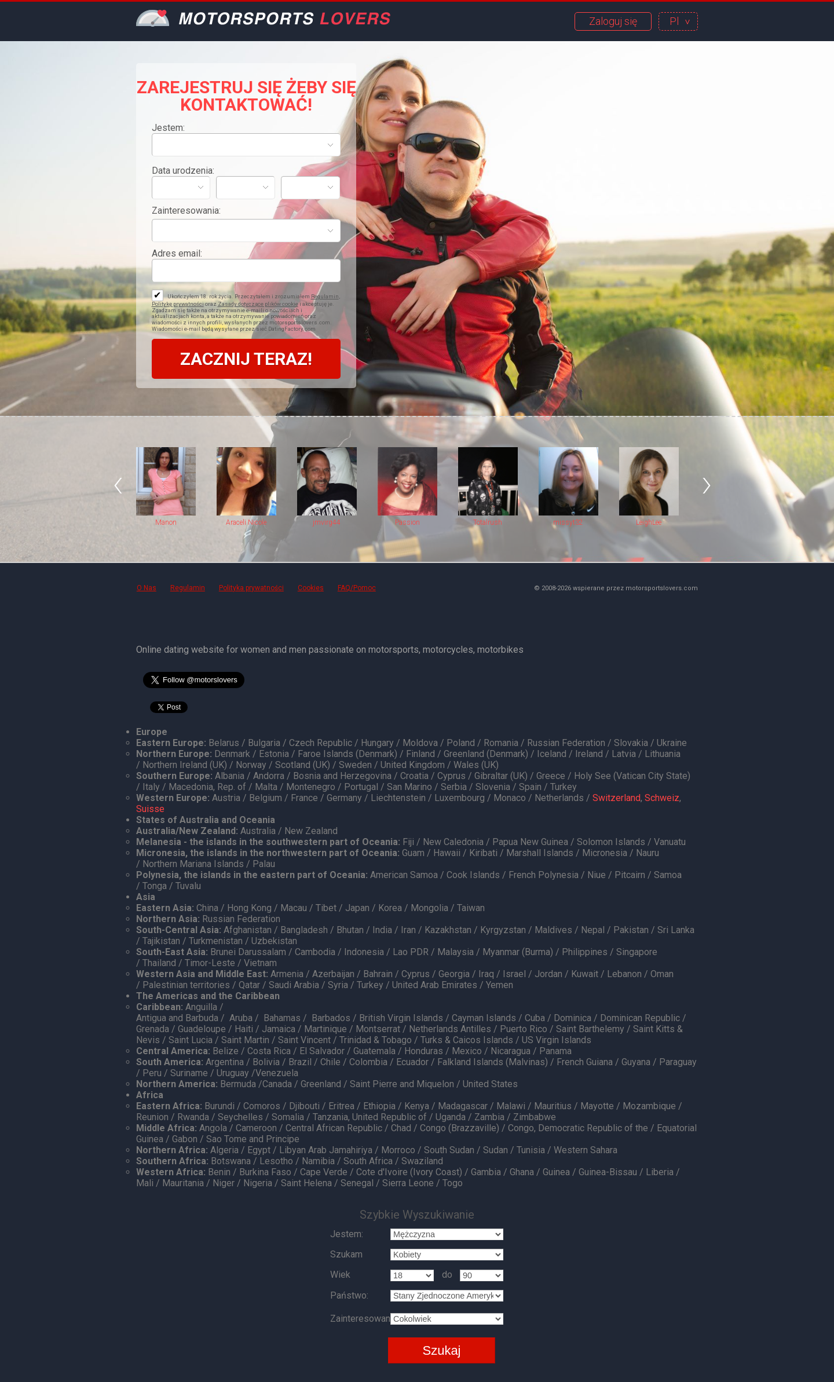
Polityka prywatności (251, 588)
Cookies (311, 588)
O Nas (146, 588)
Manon (166, 522)
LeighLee (648, 522)
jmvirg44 (327, 522)
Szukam (346, 1254)
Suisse (150, 808)
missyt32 (568, 522)
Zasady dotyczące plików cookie (258, 304)
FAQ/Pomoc (357, 588)
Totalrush (487, 522)
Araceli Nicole (246, 522)
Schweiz (662, 797)
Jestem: (168, 127)
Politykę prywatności (178, 304)
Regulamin (325, 296)
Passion (407, 522)
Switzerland (616, 797)
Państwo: (349, 1295)
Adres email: (177, 253)
